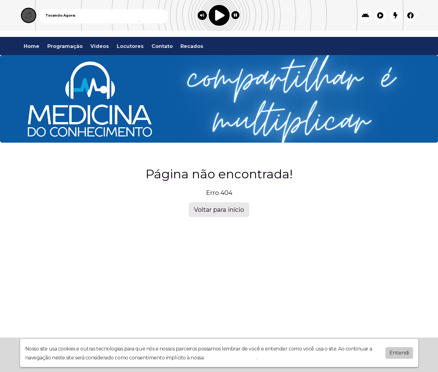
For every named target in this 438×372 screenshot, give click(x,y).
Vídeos (99, 46)
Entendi (399, 353)
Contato (162, 46)
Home (31, 46)
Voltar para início (219, 209)
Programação (65, 46)
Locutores (130, 46)
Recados (191, 46)
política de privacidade (231, 358)
